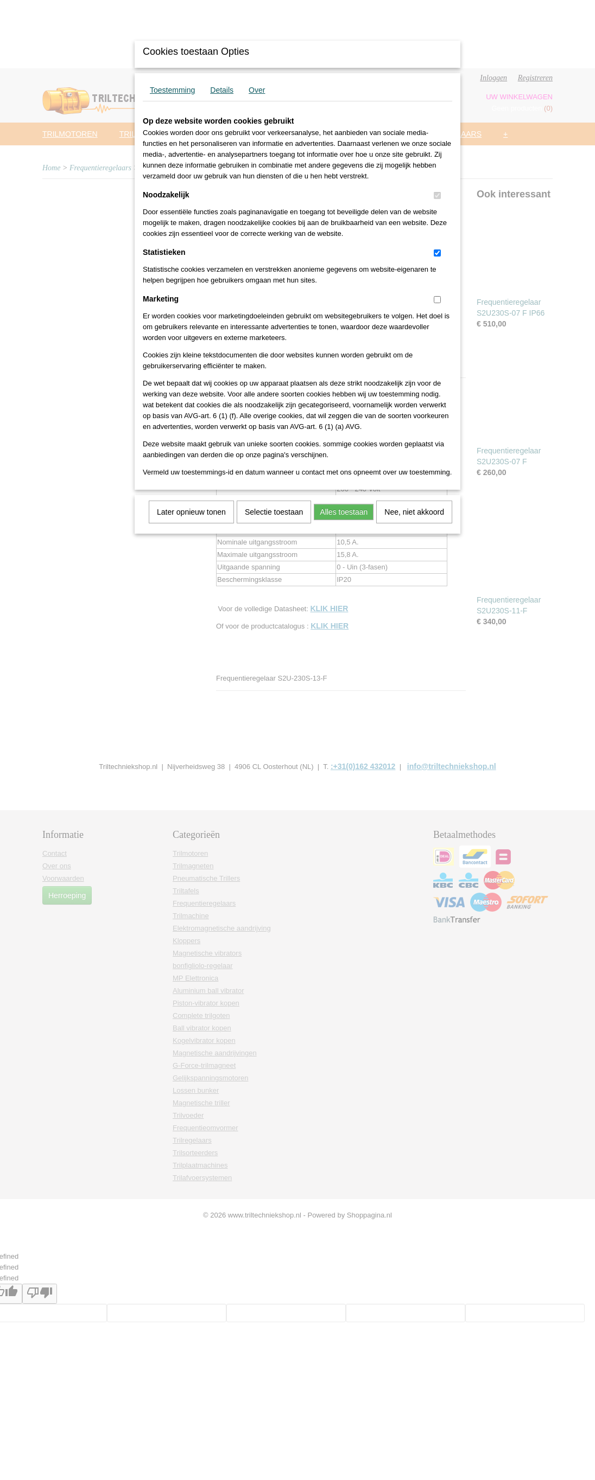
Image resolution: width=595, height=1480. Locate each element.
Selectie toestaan (274, 512)
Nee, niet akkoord (414, 512)
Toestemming (172, 90)
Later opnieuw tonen (191, 512)
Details (221, 90)
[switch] (437, 195)
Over (257, 90)
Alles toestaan (344, 512)
